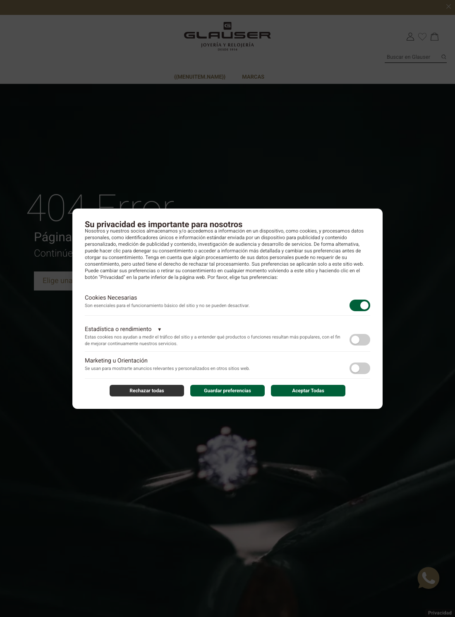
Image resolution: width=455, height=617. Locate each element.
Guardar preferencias (227, 391)
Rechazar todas (146, 391)
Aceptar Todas (308, 391)
